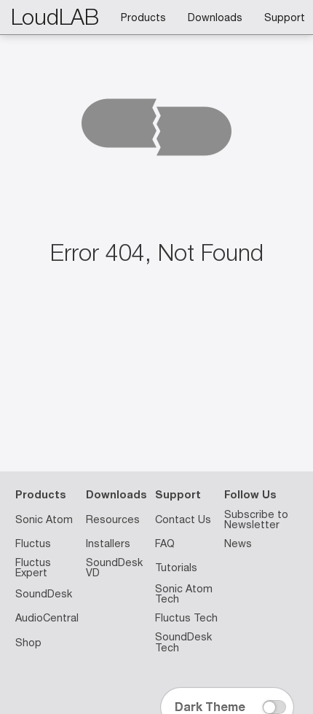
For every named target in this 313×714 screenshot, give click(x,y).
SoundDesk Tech (183, 642)
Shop (28, 642)
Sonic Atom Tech (184, 593)
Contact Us (183, 519)
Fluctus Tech (186, 617)
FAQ (165, 543)
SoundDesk (43, 593)
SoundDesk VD (114, 567)
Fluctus (33, 543)
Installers (108, 543)
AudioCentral (47, 617)
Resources (113, 519)
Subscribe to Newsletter (256, 519)
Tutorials (176, 567)
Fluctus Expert (33, 567)
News (238, 543)
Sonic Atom (44, 519)
